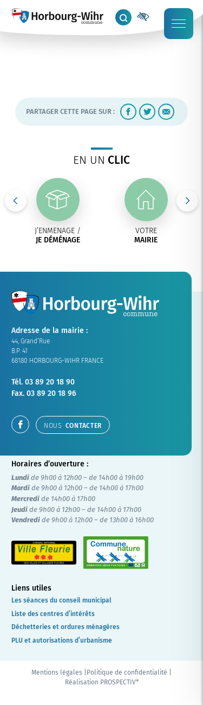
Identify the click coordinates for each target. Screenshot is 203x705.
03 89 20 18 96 (51, 393)
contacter (73, 426)
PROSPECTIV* (119, 682)
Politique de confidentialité (127, 672)
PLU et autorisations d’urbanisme (61, 640)
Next (187, 200)
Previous (16, 200)
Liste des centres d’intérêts (53, 614)
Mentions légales (56, 672)
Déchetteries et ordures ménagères (65, 627)
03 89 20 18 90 (50, 382)
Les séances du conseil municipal (61, 600)
